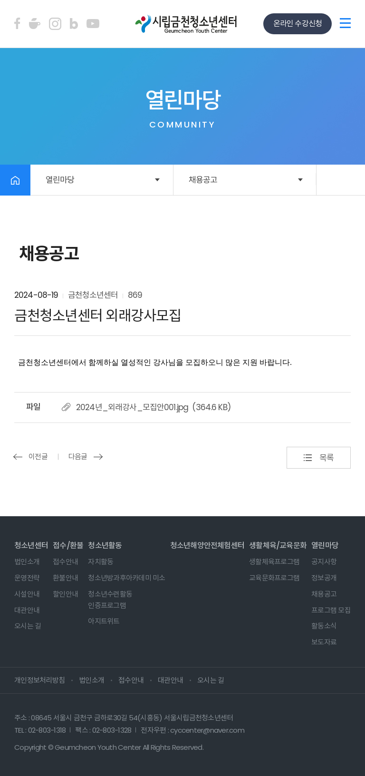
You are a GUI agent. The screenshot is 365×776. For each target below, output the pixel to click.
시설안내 (26, 594)
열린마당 (60, 180)
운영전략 (26, 578)
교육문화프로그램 (274, 578)
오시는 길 (27, 626)
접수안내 (65, 562)
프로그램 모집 (331, 610)
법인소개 (26, 562)
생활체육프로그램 (274, 562)
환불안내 (65, 578)
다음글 (77, 457)
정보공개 (323, 578)
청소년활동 (105, 545)
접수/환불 (68, 545)
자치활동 (100, 562)
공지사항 (323, 562)
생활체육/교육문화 (278, 545)
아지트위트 (103, 621)
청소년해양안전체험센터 (207, 545)
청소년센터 (31, 545)
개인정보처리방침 (39, 680)
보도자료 (323, 642)
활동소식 (323, 626)
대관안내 (26, 610)
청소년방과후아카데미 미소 (126, 578)
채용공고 (203, 180)
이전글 (38, 457)
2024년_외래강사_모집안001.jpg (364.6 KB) (153, 407)
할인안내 (65, 594)
